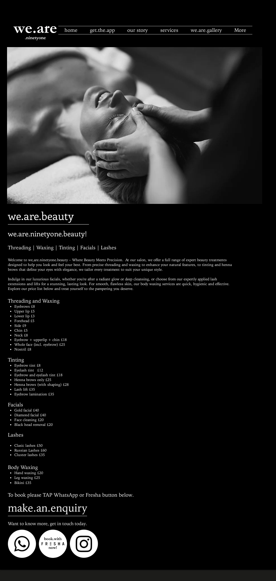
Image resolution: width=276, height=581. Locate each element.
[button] (169, 30)
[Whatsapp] (22, 544)
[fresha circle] (53, 544)
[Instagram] (84, 544)
